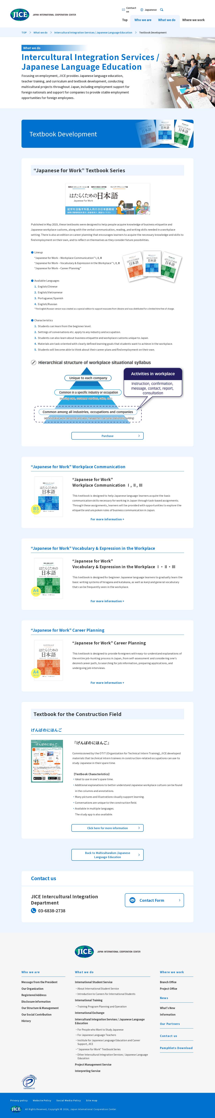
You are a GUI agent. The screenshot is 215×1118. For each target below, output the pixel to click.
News (164, 998)
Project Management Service (93, 1064)
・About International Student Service (97, 988)
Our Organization (32, 988)
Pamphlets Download (176, 1048)
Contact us (168, 1036)
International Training (89, 1000)
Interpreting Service (87, 1071)
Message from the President (39, 982)
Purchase (107, 436)
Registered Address (34, 995)
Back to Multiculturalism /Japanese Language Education (107, 855)
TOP (24, 32)
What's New (167, 1008)
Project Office (168, 988)
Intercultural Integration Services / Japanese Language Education (93, 32)
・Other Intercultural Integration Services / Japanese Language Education (111, 1056)
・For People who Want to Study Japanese (99, 1029)
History (26, 1021)
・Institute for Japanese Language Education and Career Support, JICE (107, 1042)
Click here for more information (107, 828)
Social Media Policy (68, 1100)
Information (167, 1014)
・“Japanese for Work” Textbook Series (98, 1049)
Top (125, 17)
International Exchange (89, 1013)
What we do (166, 17)
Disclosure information (36, 1001)
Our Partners (170, 1024)
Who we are (143, 17)
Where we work (193, 17)
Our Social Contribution (36, 1014)
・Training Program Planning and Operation (101, 1006)
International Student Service (93, 982)
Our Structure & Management (40, 1008)
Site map (91, 1100)
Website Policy (42, 1100)
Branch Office (168, 982)
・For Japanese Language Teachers (95, 1035)
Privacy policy (19, 1100)
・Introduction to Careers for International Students (105, 994)
